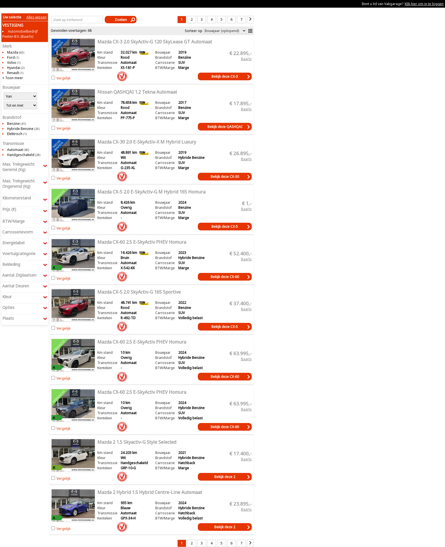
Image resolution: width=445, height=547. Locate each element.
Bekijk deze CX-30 (225, 176)
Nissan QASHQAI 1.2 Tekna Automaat (137, 92)
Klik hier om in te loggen (424, 3)
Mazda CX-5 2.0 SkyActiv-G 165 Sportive (139, 292)
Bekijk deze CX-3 (224, 76)
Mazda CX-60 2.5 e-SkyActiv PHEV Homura (141, 242)
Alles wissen (36, 17)
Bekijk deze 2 (224, 476)
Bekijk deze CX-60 (225, 276)
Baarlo (246, 58)
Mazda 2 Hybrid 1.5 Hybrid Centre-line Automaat (149, 492)
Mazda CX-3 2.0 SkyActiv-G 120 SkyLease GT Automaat (154, 42)
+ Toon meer (12, 77)
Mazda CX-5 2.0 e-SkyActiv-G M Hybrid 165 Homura (151, 192)
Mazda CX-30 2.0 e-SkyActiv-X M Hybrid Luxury (146, 142)
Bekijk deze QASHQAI (224, 126)
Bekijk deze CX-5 (224, 226)
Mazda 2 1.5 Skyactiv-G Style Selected (136, 442)
